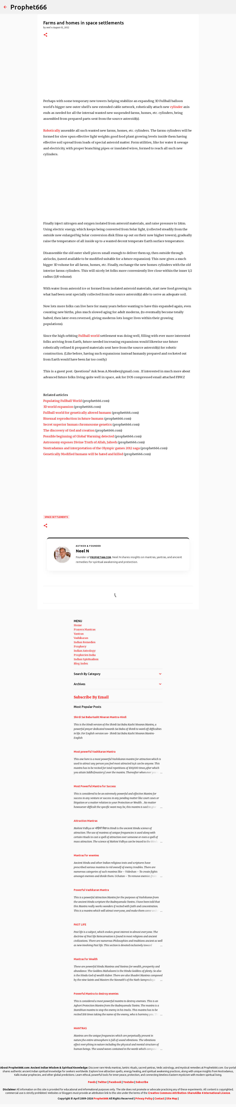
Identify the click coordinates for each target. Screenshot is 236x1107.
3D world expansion (58, 407)
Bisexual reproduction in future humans (73, 418)
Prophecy (80, 646)
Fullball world (88, 336)
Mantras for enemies (86, 855)
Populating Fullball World (62, 401)
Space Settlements (56, 517)
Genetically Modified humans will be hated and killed (83, 454)
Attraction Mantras (85, 820)
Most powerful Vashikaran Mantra (95, 751)
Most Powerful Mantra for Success (95, 786)
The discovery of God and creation (68, 430)
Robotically (51, 130)
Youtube (128, 1082)
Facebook (115, 1082)
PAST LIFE (80, 924)
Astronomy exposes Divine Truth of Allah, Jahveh (80, 442)
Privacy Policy (144, 1098)
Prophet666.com (100, 557)
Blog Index (81, 663)
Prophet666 (28, 7)
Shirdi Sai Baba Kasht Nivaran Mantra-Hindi (100, 717)
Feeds (92, 1082)
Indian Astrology (85, 650)
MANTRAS (80, 1028)
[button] (45, 35)
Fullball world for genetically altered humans (77, 412)
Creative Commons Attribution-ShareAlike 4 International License (189, 1092)
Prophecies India (85, 655)
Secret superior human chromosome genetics (77, 424)
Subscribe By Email (91, 697)
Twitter (102, 1082)
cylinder (176, 107)
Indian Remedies (84, 642)
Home (78, 625)
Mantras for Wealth (86, 959)
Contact (159, 1098)
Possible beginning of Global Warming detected (78, 436)
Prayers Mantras (84, 629)
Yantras (79, 633)
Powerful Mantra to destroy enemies (96, 993)
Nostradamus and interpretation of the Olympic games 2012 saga (91, 448)
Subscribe (142, 1082)
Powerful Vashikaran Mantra (91, 889)
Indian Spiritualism (86, 659)
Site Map (171, 1098)
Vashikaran (81, 638)
